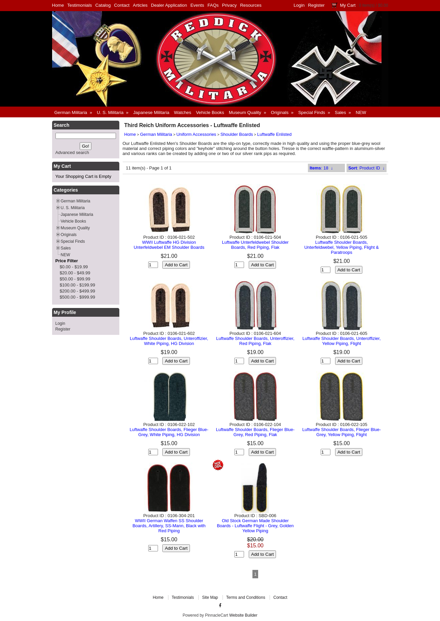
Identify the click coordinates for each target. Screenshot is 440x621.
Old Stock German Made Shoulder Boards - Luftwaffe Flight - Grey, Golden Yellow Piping (255, 525)
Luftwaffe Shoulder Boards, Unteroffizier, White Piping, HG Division (169, 341)
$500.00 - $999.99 (77, 297)
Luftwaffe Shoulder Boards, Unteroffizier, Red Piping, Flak (255, 341)
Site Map (210, 597)
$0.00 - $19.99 (74, 266)
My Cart (348, 5)
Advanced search (72, 152)
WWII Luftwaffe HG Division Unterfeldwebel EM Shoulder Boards (169, 245)
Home (58, 5)
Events (197, 5)
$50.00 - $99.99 (75, 278)
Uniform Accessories (196, 134)
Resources (251, 5)
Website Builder (243, 615)
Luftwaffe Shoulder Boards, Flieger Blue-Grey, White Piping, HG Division (169, 432)
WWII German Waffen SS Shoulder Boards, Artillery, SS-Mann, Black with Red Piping (168, 525)
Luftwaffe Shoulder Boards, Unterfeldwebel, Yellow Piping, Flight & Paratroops (341, 247)
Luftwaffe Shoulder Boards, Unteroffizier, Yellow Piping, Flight (342, 341)
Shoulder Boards (237, 134)
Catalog (103, 5)
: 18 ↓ (321, 167)
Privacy (229, 5)
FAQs (212, 5)
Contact (121, 5)
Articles (140, 5)
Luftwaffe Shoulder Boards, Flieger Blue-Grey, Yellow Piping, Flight (341, 432)
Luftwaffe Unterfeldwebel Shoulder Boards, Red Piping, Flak (255, 245)
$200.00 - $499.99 (77, 291)
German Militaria (156, 134)
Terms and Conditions (245, 597)
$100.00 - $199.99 (77, 284)
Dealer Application (169, 5)
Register (316, 5)
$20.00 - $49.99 (75, 272)
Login (299, 5)
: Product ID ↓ (366, 167)
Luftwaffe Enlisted (274, 134)
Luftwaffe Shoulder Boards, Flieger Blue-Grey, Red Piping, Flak (255, 432)
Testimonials (79, 5)
